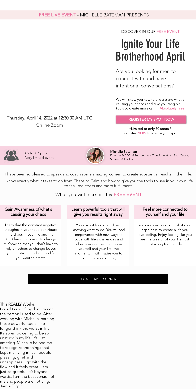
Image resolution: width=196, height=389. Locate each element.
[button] (151, 119)
